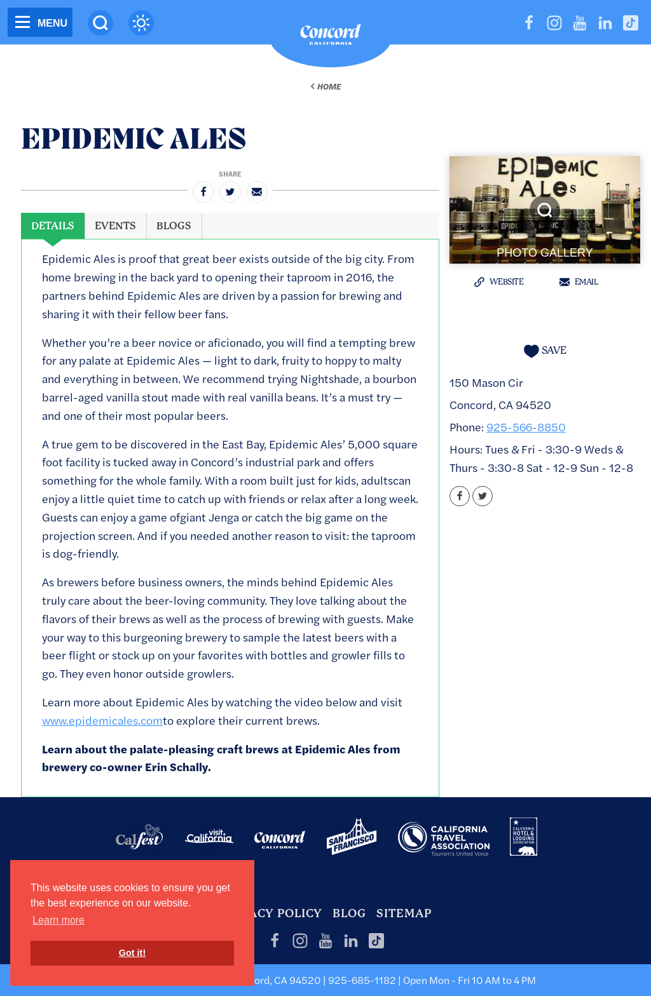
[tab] (53, 226)
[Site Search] (100, 23)
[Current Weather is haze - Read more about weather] (141, 23)
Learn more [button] (58, 920)
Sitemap (404, 913)
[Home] (331, 37)
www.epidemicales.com (102, 720)
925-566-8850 (526, 426)
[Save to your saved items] (544, 351)
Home (329, 86)
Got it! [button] (132, 953)
